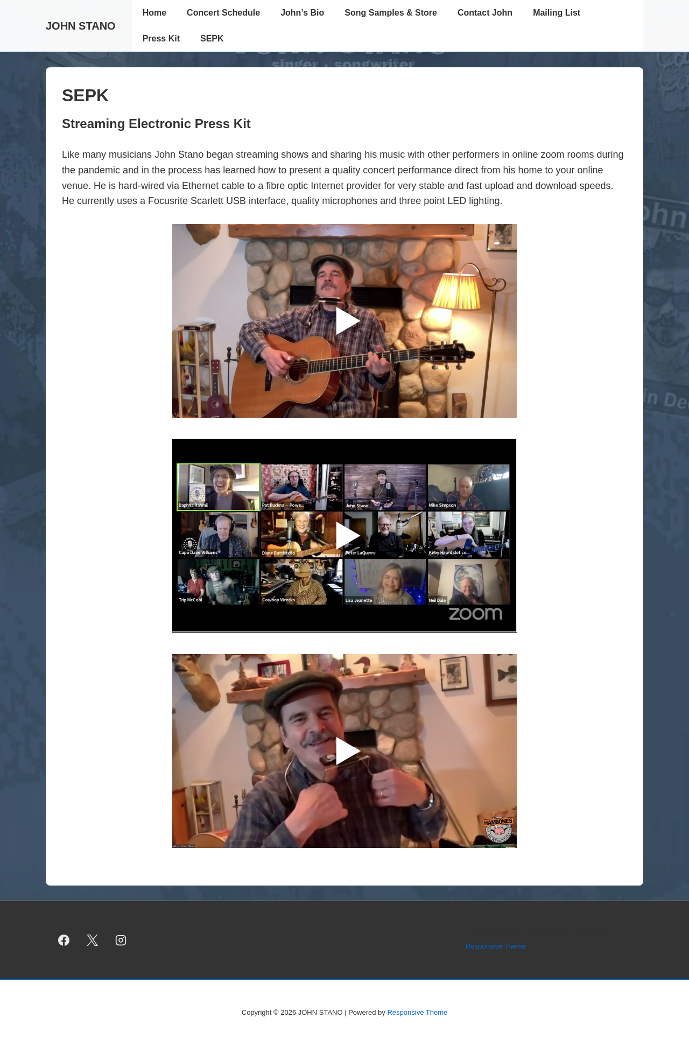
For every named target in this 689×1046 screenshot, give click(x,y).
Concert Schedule (223, 12)
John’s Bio (302, 12)
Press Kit (161, 38)
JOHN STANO (81, 26)
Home (154, 12)
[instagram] (121, 940)
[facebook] (64, 940)
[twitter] (92, 940)
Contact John (485, 12)
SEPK (212, 38)
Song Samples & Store (390, 12)
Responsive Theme (496, 946)
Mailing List (556, 12)
